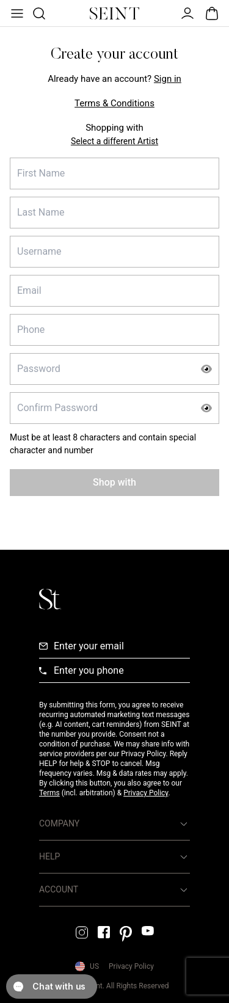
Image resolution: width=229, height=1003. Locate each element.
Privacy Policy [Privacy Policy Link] (131, 966)
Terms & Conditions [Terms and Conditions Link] (114, 103)
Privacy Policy (145, 793)
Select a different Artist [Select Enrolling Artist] (114, 141)
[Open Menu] (16, 13)
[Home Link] (115, 13)
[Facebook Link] (104, 932)
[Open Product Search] (38, 13)
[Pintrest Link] (126, 934)
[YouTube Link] (148, 930)
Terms (49, 793)
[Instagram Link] (82, 932)
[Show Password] (206, 369)
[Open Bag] (212, 13)
